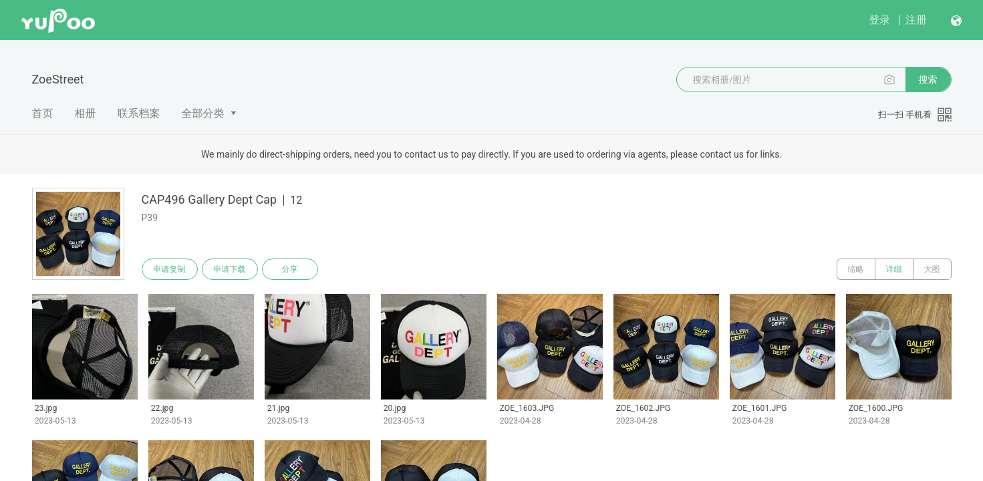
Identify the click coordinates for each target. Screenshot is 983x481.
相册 (85, 113)
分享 (290, 269)
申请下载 (230, 269)
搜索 (928, 79)
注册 (916, 19)
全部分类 (203, 113)
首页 (42, 113)
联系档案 (139, 113)
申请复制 (170, 269)
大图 (932, 269)
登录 (879, 19)
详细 (894, 269)
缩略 (856, 269)
